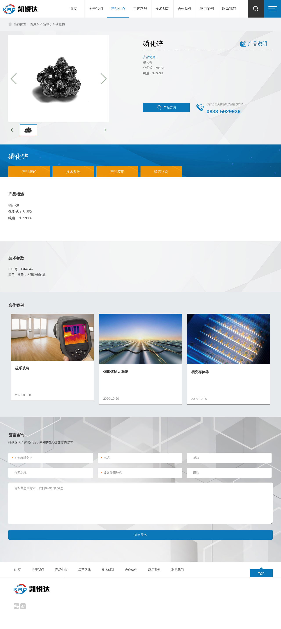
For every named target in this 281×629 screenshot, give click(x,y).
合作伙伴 (185, 9)
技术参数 (73, 172)
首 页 (17, 569)
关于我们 (96, 9)
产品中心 (118, 9)
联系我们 (229, 9)
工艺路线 (140, 9)
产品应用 (117, 172)
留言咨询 (161, 172)
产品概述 (29, 172)
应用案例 (207, 9)
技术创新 (162, 9)
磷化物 (60, 24)
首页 (73, 9)
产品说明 (257, 43)
